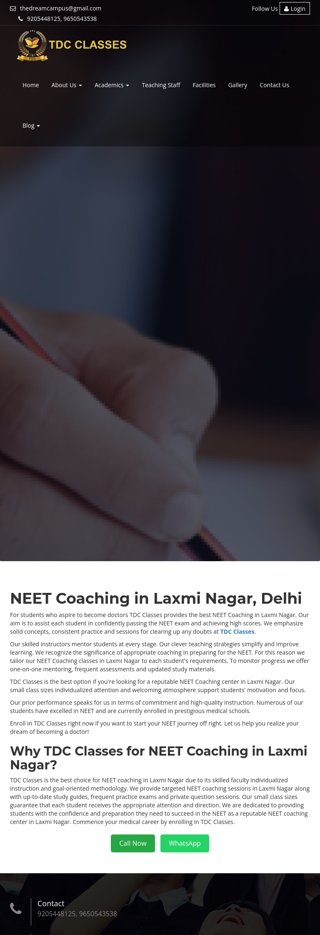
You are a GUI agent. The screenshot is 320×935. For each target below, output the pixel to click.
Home (30, 85)
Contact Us (274, 85)
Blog (31, 125)
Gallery (238, 85)
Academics (112, 85)
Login (294, 9)
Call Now (132, 843)
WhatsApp (185, 843)
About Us (67, 85)
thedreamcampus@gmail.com (55, 8)
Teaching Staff (161, 85)
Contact (51, 903)
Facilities (203, 85)
